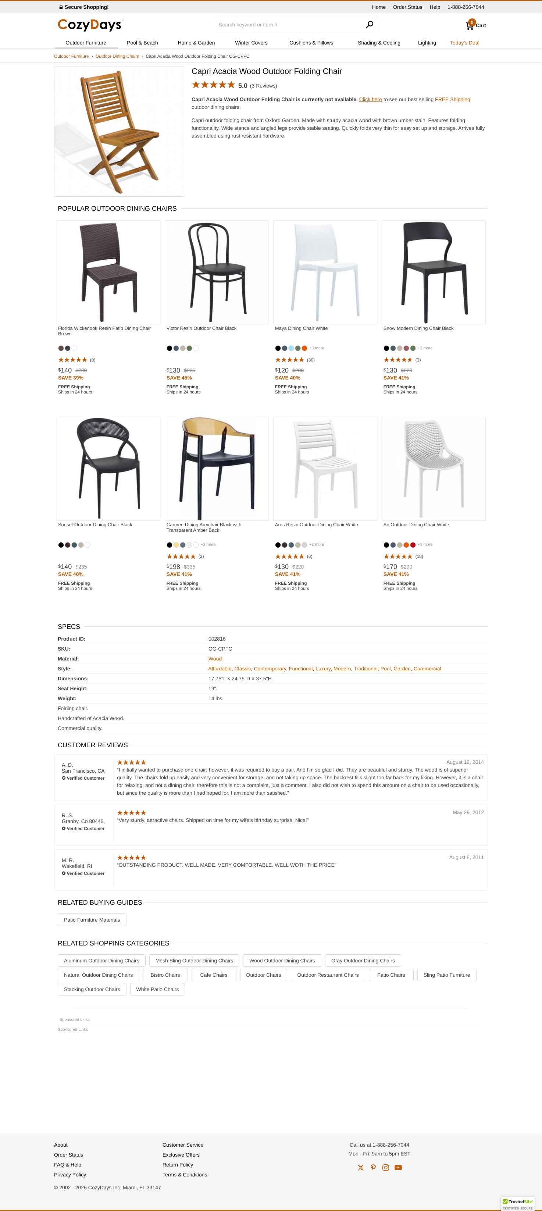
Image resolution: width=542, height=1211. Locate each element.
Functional (301, 669)
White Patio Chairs (157, 989)
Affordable (220, 669)
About (61, 1145)
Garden (402, 669)
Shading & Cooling (379, 43)
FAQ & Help (67, 1165)
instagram (386, 1167)
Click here (370, 99)
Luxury (323, 669)
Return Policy (178, 1165)
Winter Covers (251, 43)
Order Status (407, 7)
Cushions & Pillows (311, 43)
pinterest (373, 1167)
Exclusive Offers (181, 1155)
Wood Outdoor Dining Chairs (282, 961)
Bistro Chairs (165, 975)
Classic (242, 669)
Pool (386, 669)
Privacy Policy (70, 1175)
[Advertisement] (271, 1078)
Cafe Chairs (214, 975)
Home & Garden (196, 43)
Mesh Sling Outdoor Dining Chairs (194, 961)
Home (379, 7)
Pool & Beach (142, 43)
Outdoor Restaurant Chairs (328, 975)
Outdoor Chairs (263, 975)
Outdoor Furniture (86, 43)
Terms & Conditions (185, 1175)
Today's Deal (464, 43)
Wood (215, 659)
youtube (398, 1167)
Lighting (427, 43)
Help (435, 7)
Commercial (427, 669)
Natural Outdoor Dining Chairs (98, 975)
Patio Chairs (391, 975)
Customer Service (183, 1145)
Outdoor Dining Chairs (117, 56)
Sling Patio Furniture (447, 975)
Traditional (366, 669)
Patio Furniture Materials (92, 920)
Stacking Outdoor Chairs (92, 989)
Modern (342, 669)
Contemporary (270, 669)
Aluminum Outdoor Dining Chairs (101, 961)
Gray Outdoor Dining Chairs (363, 961)
